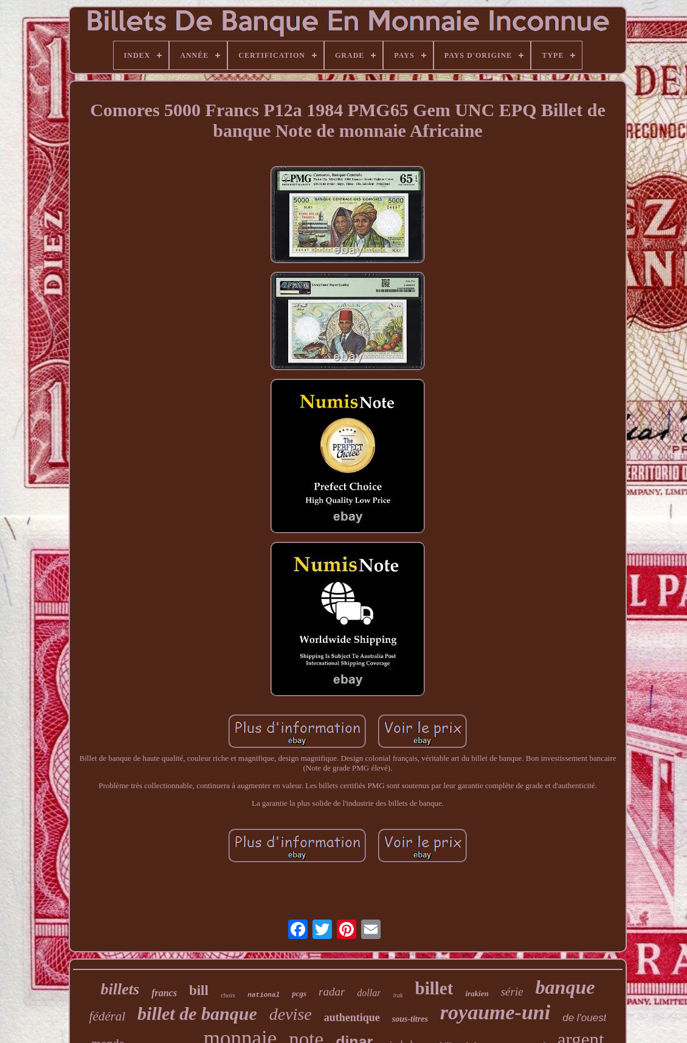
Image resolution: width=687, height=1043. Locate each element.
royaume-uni (495, 1012)
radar (332, 991)
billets (120, 989)
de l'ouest (584, 1018)
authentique (352, 1017)
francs (164, 993)
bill (199, 990)
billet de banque (197, 1013)
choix (228, 995)
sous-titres (410, 1019)
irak (397, 995)
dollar (369, 993)
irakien (476, 993)
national (263, 995)
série (512, 991)
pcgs (299, 993)
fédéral (107, 1016)
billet (434, 988)
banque (565, 987)
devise (290, 1014)
